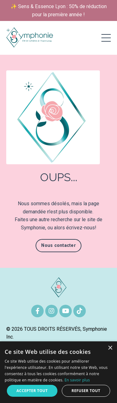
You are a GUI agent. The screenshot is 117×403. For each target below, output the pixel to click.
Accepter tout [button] (32, 390)
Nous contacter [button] (58, 245)
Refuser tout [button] (85, 390)
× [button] (110, 348)
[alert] (58, 372)
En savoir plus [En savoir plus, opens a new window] (77, 380)
